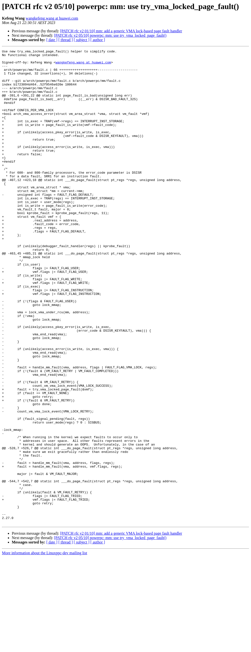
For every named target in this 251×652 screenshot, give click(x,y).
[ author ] (97, 40)
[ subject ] (81, 40)
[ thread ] (65, 40)
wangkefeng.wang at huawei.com (52, 18)
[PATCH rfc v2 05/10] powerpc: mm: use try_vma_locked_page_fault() (110, 35)
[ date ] (51, 40)
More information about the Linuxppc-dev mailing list (44, 648)
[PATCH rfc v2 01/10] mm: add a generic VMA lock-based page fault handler (121, 31)
